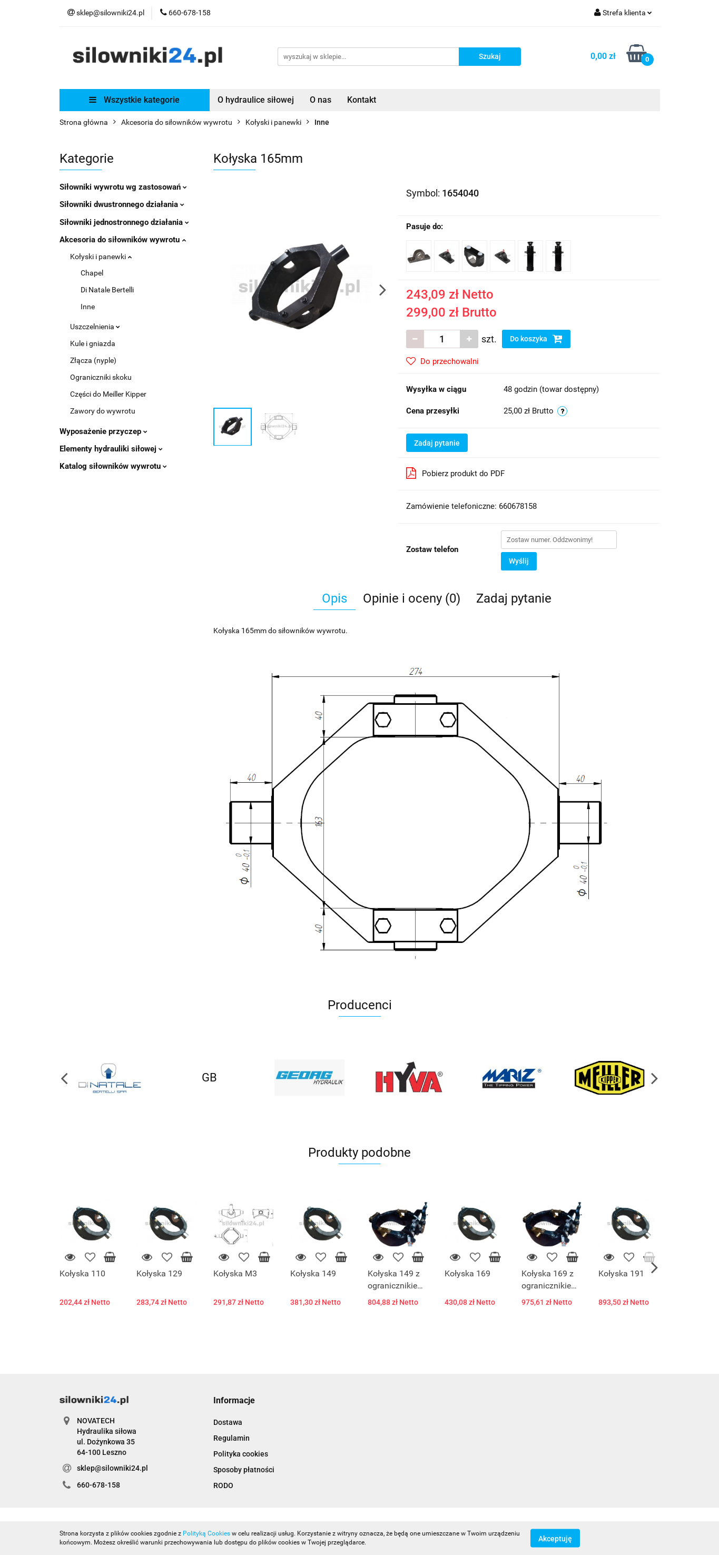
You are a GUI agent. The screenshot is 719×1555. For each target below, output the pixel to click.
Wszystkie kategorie (134, 100)
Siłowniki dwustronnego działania (122, 204)
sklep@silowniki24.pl (112, 1468)
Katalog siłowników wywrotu (113, 466)
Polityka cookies (240, 1454)
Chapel (92, 273)
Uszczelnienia (95, 326)
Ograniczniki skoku (101, 377)
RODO (223, 1485)
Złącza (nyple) (93, 360)
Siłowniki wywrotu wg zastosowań (123, 187)
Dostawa (227, 1422)
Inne (88, 306)
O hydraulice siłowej (256, 100)
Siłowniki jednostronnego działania (124, 222)
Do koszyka (536, 338)
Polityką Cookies (206, 1533)
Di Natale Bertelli (107, 290)
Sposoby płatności (243, 1469)
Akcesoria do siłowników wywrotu (123, 239)
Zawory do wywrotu (102, 411)
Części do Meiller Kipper (108, 394)
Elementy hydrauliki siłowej (111, 449)
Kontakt (361, 100)
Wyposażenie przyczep (103, 431)
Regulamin (231, 1438)
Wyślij (519, 561)
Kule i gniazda (92, 343)
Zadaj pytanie (437, 443)
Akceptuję (555, 1538)
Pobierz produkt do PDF (455, 473)
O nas (320, 100)
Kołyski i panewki (101, 256)
